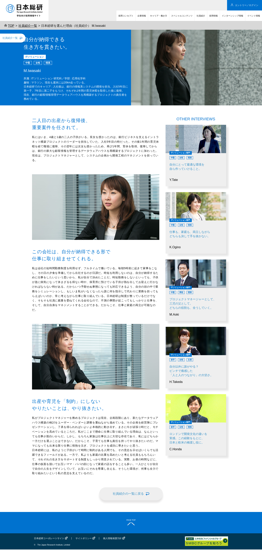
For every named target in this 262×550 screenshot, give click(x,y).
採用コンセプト (125, 16)
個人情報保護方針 (112, 539)
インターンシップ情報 (232, 16)
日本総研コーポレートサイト (49, 539)
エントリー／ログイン (246, 5)
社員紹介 (201, 16)
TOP (9, 25)
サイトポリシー (83, 539)
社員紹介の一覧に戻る (128, 493)
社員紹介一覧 (27, 25)
